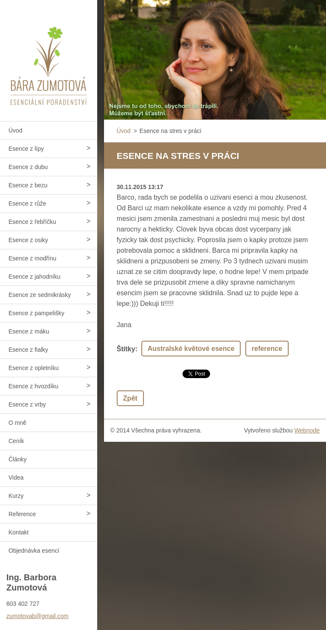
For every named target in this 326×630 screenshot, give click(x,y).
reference (267, 348)
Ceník (16, 441)
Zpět (130, 398)
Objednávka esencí (33, 550)
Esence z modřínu (32, 258)
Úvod (15, 130)
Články (17, 459)
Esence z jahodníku (34, 276)
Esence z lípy (26, 148)
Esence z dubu (28, 167)
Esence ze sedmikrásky (39, 294)
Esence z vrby (27, 404)
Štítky (126, 349)
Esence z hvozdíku (33, 386)
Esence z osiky (28, 240)
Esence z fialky (28, 349)
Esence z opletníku (33, 367)
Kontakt (18, 532)
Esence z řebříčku (32, 221)
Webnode (307, 430)
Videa (16, 477)
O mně (17, 422)
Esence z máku (28, 331)
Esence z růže (27, 203)
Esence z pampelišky (36, 313)
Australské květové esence (191, 348)
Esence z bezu (28, 185)
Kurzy (16, 495)
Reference (22, 514)
